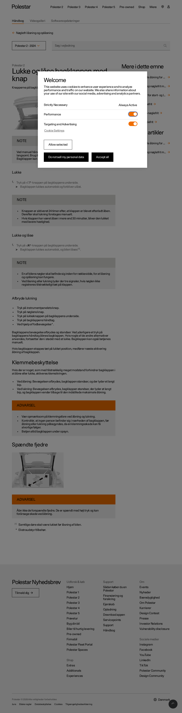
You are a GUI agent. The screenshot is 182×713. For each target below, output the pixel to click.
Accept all (102, 157)
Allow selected (58, 144)
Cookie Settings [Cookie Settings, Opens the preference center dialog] (54, 130)
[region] (92, 119)
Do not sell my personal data (66, 157)
